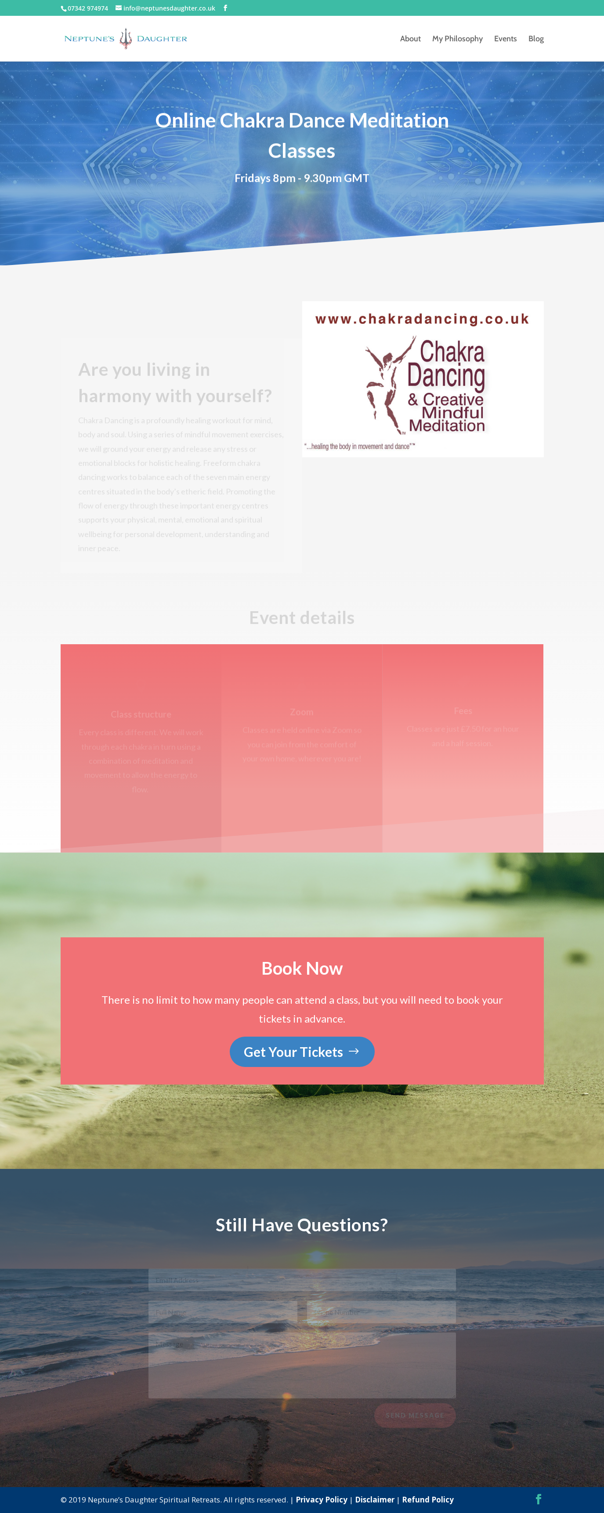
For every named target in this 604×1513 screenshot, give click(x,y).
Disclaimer (374, 1500)
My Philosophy (457, 40)
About (410, 40)
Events (505, 40)
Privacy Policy (321, 1500)
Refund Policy (428, 1500)
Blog (536, 40)
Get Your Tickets (293, 1051)
